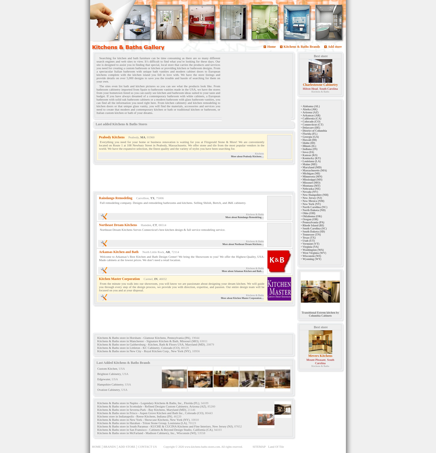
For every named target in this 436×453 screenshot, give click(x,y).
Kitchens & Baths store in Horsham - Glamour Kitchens (131, 337)
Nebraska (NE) (311, 188)
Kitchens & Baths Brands (302, 47)
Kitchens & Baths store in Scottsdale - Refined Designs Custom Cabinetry (142, 406)
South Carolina (328, 88)
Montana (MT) (311, 185)
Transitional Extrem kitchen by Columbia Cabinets (320, 313)
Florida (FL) (191, 403)
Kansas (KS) (310, 155)
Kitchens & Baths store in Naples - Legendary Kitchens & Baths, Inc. (139, 403)
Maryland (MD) (195, 344)
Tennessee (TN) (312, 234)
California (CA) (202, 429)
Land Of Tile (276, 446)
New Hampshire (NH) (315, 194)
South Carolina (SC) (315, 228)
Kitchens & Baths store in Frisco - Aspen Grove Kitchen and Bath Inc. (140, 413)
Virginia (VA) (311, 246)
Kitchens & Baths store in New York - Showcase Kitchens (133, 419)
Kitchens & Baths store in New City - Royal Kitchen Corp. (133, 351)
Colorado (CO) (170, 347)
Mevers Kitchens (320, 356)
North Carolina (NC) (315, 207)
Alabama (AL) (311, 106)
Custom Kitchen (107, 368)
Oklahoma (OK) (312, 216)
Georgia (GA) (311, 136)
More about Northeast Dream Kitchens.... (243, 244)
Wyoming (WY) (312, 259)
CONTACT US (147, 446)
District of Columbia (315, 130)
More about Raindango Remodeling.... (245, 217)
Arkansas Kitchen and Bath (118, 252)
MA (142, 137)
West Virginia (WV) (314, 252)
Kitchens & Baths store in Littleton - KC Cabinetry (128, 347)
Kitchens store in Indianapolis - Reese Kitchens (126, 416)
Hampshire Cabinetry (110, 384)
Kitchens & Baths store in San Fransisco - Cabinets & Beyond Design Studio (144, 429)
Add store (335, 47)
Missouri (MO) (189, 341)
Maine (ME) (310, 164)
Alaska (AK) (310, 109)
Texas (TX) (309, 237)
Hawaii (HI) (310, 139)
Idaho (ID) (309, 142)
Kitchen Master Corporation (119, 279)
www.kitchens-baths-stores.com (202, 446)
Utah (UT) (309, 240)
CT (155, 225)
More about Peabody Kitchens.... (247, 156)
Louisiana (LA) (177, 423)
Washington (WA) (313, 249)
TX (152, 198)
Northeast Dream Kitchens (118, 225)
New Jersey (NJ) (222, 426)
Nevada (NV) (310, 191)
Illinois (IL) (309, 145)
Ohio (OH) (309, 213)
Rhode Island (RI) (313, 225)
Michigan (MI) (311, 173)
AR (168, 252)
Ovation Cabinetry (108, 389)
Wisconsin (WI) (186, 433)
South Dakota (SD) (314, 231)
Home (271, 47)
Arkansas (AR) (311, 115)
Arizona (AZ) (197, 406)
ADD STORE (126, 446)
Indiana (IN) (164, 416)
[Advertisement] (256, 89)
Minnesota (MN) (312, 176)
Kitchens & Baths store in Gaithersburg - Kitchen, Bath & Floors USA (140, 344)
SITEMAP (259, 446)
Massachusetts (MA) (315, 170)
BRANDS (109, 446)
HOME (96, 446)
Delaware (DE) (311, 127)
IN (155, 279)
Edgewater (103, 379)
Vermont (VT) (311, 243)
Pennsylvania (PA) (178, 337)
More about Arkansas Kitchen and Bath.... (243, 271)
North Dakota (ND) (314, 210)
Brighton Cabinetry (109, 374)
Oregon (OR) (310, 219)
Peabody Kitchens (112, 137)
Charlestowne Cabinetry (320, 85)
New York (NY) (181, 351)
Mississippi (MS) (312, 179)
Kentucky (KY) (312, 158)
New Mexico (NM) (313, 200)
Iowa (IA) (308, 152)
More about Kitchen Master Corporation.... (242, 298)
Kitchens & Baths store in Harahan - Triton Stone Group (131, 423)
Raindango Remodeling (115, 198)
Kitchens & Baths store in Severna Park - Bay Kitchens (131, 409)
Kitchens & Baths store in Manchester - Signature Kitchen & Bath (137, 341)
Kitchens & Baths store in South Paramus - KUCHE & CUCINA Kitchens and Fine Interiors (154, 426)
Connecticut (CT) (313, 124)
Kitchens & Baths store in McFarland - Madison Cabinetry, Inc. (136, 433)
